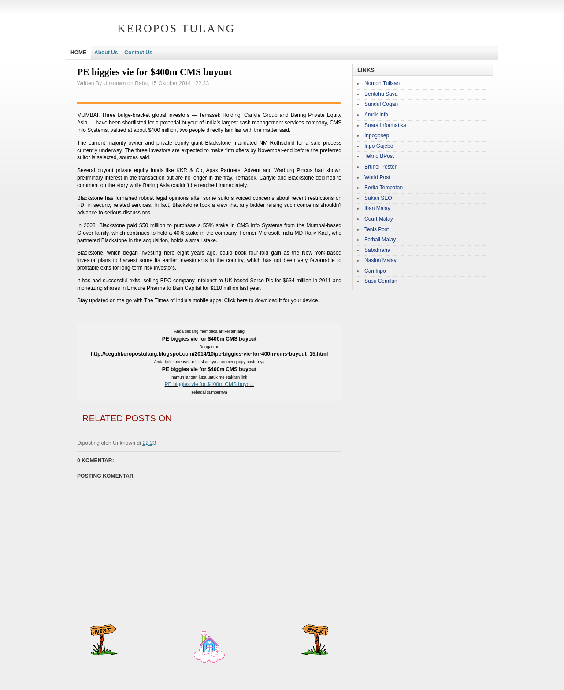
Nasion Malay (380, 260)
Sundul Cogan (381, 104)
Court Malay (378, 219)
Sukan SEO (378, 198)
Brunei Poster (380, 167)
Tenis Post (376, 229)
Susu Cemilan (380, 281)
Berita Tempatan (383, 187)
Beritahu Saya (380, 94)
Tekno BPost (379, 156)
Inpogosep (376, 135)
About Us (106, 52)
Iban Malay (377, 208)
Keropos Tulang (176, 28)
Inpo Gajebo (378, 146)
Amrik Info (376, 115)
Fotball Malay (380, 239)
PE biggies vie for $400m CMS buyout (209, 384)
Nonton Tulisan (382, 83)
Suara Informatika (385, 125)
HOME (78, 52)
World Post (377, 177)
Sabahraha (377, 250)
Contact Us (138, 52)
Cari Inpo (375, 271)
